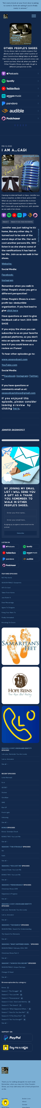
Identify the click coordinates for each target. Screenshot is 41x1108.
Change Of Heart (8, 972)
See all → (5, 764)
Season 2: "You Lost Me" (12, 866)
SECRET (4, 787)
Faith (3, 856)
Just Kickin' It (6, 598)
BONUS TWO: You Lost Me (11, 837)
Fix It (3, 782)
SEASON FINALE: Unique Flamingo (13, 967)
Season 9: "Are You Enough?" (14, 1019)
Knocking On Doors (8, 622)
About (24, 1101)
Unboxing (5, 817)
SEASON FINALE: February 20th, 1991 (14, 948)
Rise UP (4, 807)
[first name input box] (20, 513)
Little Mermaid (7, 778)
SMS (3, 802)
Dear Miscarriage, (8, 603)
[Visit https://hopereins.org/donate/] (20, 685)
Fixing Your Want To (9, 612)
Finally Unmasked (8, 617)
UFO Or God (6, 588)
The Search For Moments (11, 934)
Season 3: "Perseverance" (12, 885)
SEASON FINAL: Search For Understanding (16, 929)
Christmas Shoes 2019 (10, 889)
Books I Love (26, 1099)
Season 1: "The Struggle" (12, 847)
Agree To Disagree (8, 608)
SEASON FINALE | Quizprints (11, 583)
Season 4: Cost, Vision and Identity (17, 748)
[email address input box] (20, 520)
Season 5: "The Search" (11, 925)
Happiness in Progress (9, 894)
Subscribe (20, 533)
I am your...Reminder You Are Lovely (14, 754)
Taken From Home (8, 593)
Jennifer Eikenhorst (13, 429)
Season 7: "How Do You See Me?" (15, 963)
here (16, 408)
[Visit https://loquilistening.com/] (20, 724)
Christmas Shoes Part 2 (10, 953)
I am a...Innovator (8, 759)
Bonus (4, 828)
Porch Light (6, 812)
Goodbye (5, 797)
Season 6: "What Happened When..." (16, 944)
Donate (24, 1105)
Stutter (4, 792)
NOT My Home (7, 578)
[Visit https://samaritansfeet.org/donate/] (20, 646)
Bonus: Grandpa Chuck (10, 832)
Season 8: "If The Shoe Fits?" (14, 1016)
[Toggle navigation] (34, 16)
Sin (3, 851)
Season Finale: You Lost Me (11, 870)
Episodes (5, 1099)
